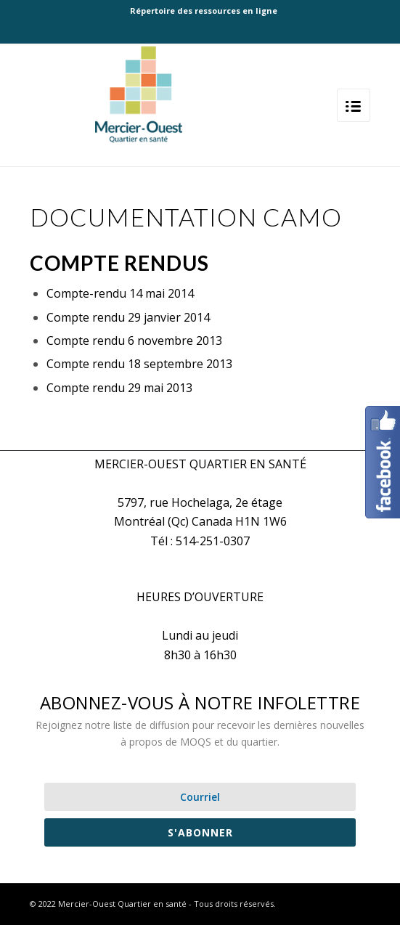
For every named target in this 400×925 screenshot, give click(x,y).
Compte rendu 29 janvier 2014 (128, 317)
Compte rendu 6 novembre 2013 (134, 341)
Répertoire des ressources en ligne (203, 10)
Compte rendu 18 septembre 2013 (139, 364)
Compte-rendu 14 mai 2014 (120, 293)
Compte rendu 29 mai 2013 (119, 388)
